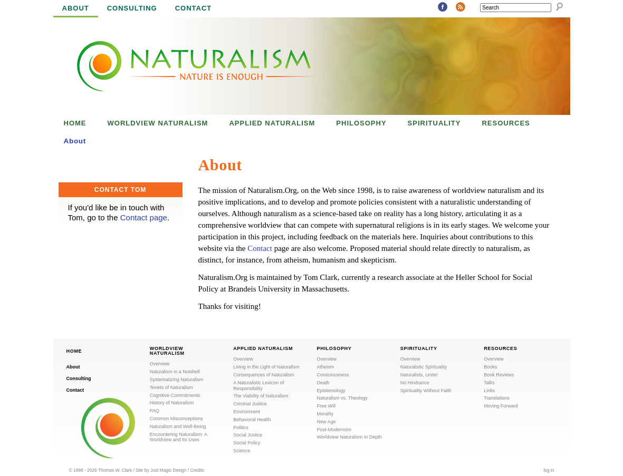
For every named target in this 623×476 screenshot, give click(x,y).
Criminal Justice (250, 403)
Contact (193, 8)
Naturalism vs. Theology (342, 398)
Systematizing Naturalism (177, 379)
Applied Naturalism (272, 123)
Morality (325, 413)
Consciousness (333, 374)
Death (323, 382)
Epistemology (331, 390)
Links (489, 390)
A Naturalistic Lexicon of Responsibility (258, 385)
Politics (240, 427)
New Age (326, 421)
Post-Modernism (334, 429)
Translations (497, 398)
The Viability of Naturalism (260, 396)
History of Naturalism (172, 402)
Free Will (326, 406)
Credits (197, 470)
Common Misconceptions (176, 418)
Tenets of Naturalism (171, 387)
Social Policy (246, 442)
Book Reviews (499, 374)
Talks (489, 382)
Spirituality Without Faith (426, 390)
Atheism (325, 367)
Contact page (143, 217)
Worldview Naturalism (158, 123)
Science (241, 450)
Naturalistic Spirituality (423, 367)
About (75, 8)
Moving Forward (501, 406)
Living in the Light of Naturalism (266, 367)
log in (548, 470)
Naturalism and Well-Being (178, 426)
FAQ (154, 410)
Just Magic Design (168, 470)
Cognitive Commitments (175, 395)
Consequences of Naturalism (263, 374)
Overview (160, 363)
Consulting (132, 8)
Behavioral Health (252, 419)
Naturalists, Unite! (419, 374)
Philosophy (361, 123)
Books (490, 367)
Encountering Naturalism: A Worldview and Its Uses (178, 437)
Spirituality (434, 123)
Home (75, 123)
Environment (246, 411)
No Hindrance (414, 382)
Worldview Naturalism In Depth (349, 437)
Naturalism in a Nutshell (175, 371)
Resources (506, 123)
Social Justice (247, 435)
